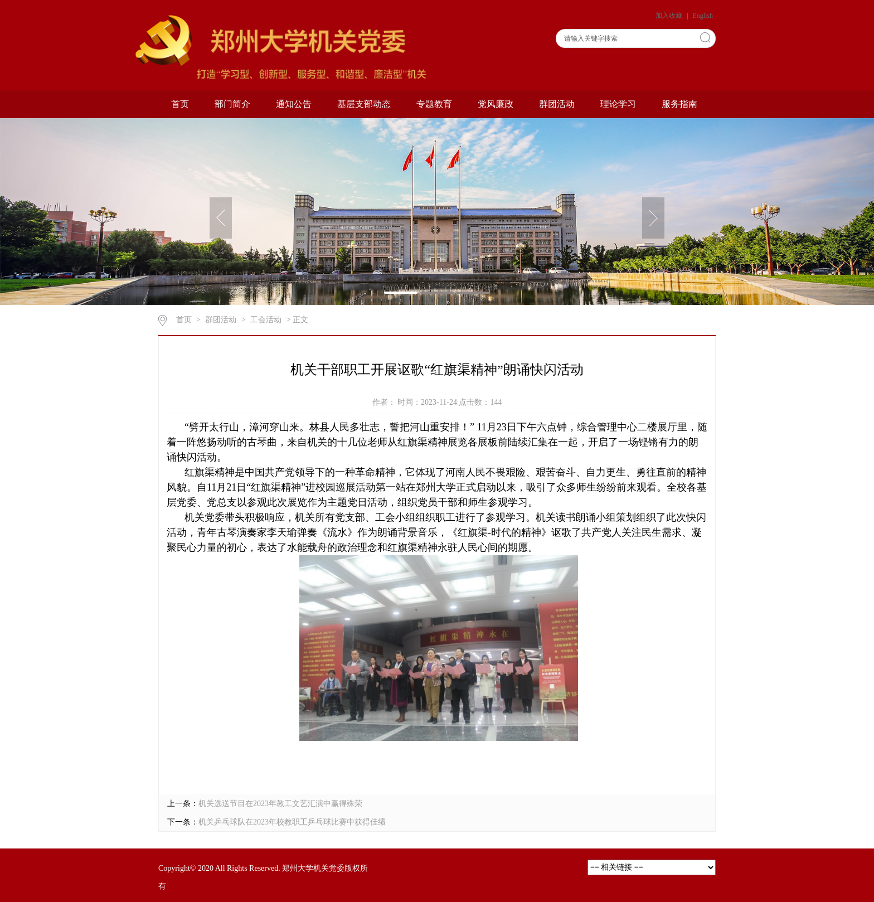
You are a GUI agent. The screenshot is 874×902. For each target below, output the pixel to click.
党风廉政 (495, 104)
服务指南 (679, 104)
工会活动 (265, 320)
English (702, 16)
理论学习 (618, 104)
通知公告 (294, 104)
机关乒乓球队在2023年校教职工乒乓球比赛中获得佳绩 (292, 822)
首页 (180, 104)
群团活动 (557, 104)
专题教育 (434, 104)
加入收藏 (670, 16)
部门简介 (232, 104)
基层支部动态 (364, 104)
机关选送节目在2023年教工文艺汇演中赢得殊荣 (280, 803)
